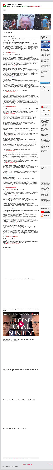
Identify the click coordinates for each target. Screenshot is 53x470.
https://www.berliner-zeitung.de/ (12, 195)
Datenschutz (29, 464)
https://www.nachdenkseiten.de (12, 243)
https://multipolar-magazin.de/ (12, 236)
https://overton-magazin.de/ (11, 162)
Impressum (23, 464)
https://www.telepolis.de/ (11, 52)
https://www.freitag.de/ (10, 113)
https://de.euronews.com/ (11, 175)
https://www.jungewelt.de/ (11, 65)
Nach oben (49, 464)
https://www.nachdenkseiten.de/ (12, 76)
